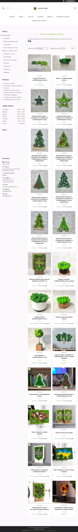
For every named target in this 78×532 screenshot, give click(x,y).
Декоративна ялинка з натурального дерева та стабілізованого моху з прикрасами (39, 158)
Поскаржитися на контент (35, 530)
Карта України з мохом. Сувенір (40, 433)
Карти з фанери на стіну (10, 47)
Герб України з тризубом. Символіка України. (39, 470)
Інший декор (7, 44)
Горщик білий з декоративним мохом (39, 318)
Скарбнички (7, 66)
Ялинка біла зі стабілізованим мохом (39, 395)
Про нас (30, 16)
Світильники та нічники (10, 60)
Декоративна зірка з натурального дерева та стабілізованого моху (39, 117)
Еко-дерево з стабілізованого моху (39, 356)
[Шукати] (3, 8)
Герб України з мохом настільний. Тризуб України (39, 508)
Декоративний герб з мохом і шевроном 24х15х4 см (39, 280)
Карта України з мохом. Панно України (64, 470)
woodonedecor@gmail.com (10, 187)
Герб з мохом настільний (64, 432)
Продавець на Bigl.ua (39, 529)
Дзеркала (6, 72)
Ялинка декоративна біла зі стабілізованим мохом (64, 395)
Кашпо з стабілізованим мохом (64, 79)
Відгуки (50, 16)
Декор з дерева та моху (10, 50)
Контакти (40, 16)
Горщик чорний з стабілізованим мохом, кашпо (64, 280)
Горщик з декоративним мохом (64, 318)
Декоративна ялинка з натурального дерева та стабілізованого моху (39, 199)
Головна (11, 16)
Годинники (7, 38)
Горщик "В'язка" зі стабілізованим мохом (39, 79)
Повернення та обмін (39, 20)
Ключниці (6, 63)
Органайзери (7, 57)
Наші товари (6, 35)
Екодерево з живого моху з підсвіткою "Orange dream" (64, 508)
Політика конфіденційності (49, 530)
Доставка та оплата (63, 16)
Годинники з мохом (9, 54)
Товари (21, 16)
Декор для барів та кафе (11, 41)
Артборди (6, 69)
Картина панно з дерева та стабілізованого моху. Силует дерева (64, 356)
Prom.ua (47, 527)
